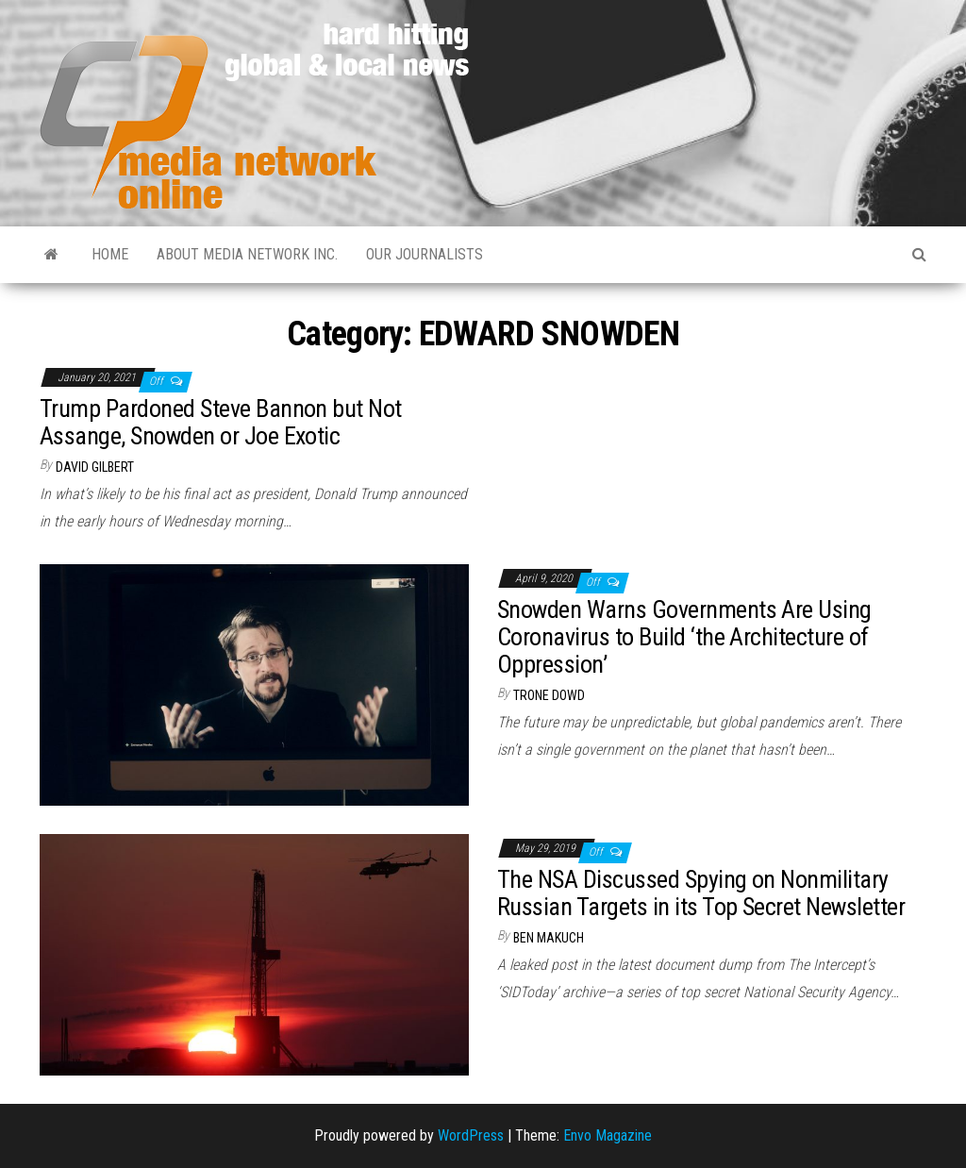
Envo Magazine (607, 1135)
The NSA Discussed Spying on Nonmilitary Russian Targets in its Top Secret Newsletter (701, 893)
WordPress (471, 1135)
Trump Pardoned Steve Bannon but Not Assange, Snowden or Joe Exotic (221, 422)
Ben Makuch (548, 937)
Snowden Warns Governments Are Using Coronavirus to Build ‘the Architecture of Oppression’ (684, 636)
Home (110, 254)
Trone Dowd (549, 695)
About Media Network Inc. (247, 254)
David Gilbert (95, 467)
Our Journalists (424, 254)
